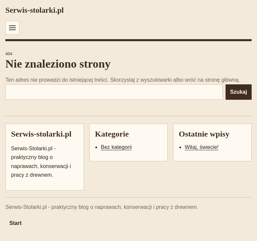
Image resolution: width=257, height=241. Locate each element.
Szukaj (238, 92)
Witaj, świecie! (202, 147)
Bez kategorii (116, 147)
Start (15, 223)
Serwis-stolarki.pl (34, 10)
